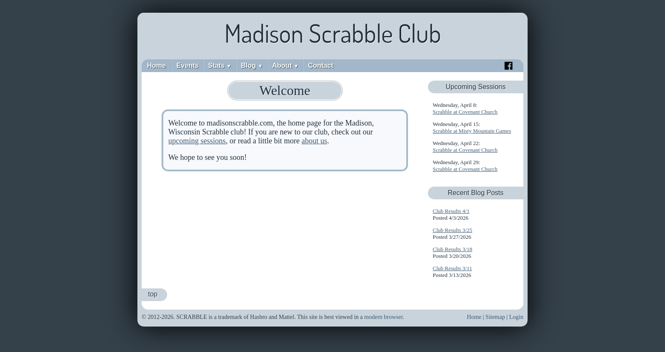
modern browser (383, 317)
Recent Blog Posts (476, 192)
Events (187, 65)
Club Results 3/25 (452, 230)
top (152, 294)
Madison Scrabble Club (332, 33)
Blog (252, 65)
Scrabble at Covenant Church (465, 112)
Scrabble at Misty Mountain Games (472, 131)
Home (156, 65)
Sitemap (495, 317)
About (285, 65)
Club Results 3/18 (452, 249)
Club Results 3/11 (452, 268)
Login (516, 317)
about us (314, 141)
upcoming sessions (197, 141)
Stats (219, 65)
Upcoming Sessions (476, 86)
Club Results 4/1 (451, 211)
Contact (320, 65)
